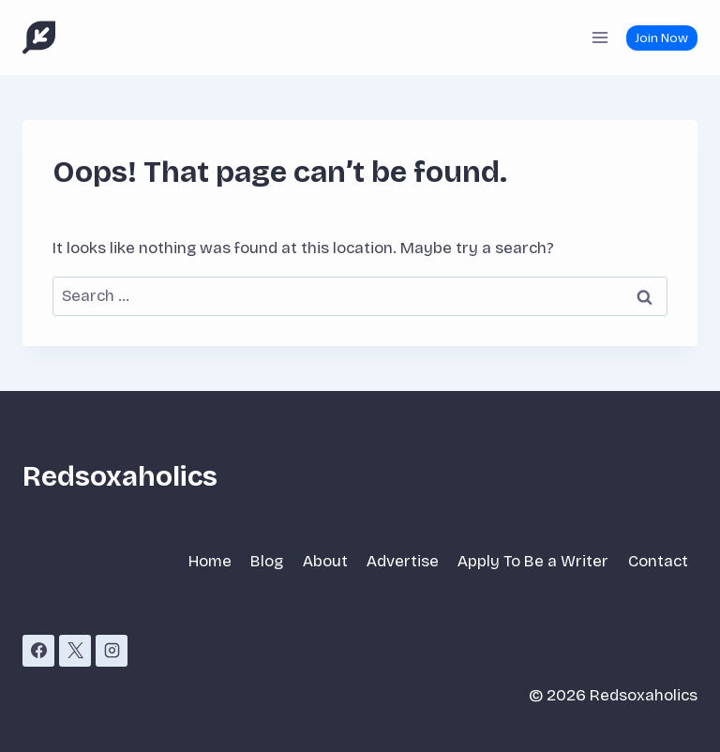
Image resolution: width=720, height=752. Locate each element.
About (325, 561)
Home (210, 561)
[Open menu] (599, 37)
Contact (658, 561)
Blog (266, 561)
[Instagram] (112, 651)
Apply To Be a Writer (533, 561)
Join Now (661, 38)
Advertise (403, 561)
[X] (75, 651)
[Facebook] (38, 651)
